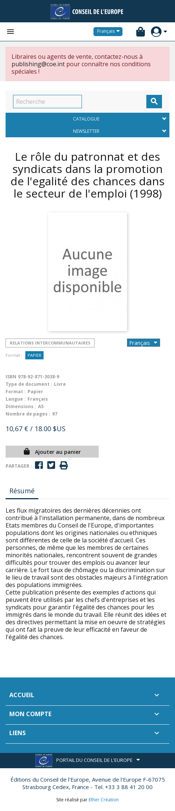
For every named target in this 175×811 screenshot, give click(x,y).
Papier (34, 355)
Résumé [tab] (22, 490)
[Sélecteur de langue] (109, 31)
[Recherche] (47, 101)
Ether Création (104, 799)
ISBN (11, 377)
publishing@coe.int (38, 64)
